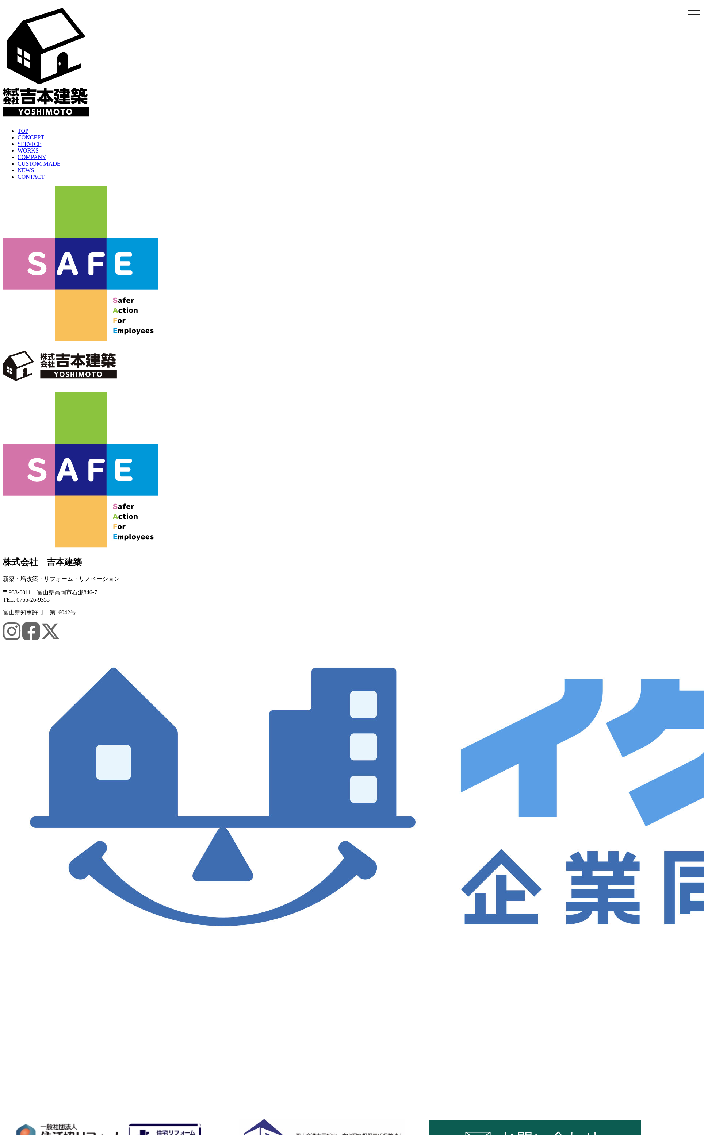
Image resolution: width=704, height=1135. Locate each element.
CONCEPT (31, 137)
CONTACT (31, 177)
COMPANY (32, 157)
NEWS (26, 170)
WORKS (28, 150)
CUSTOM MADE (39, 164)
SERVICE (29, 144)
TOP (23, 131)
